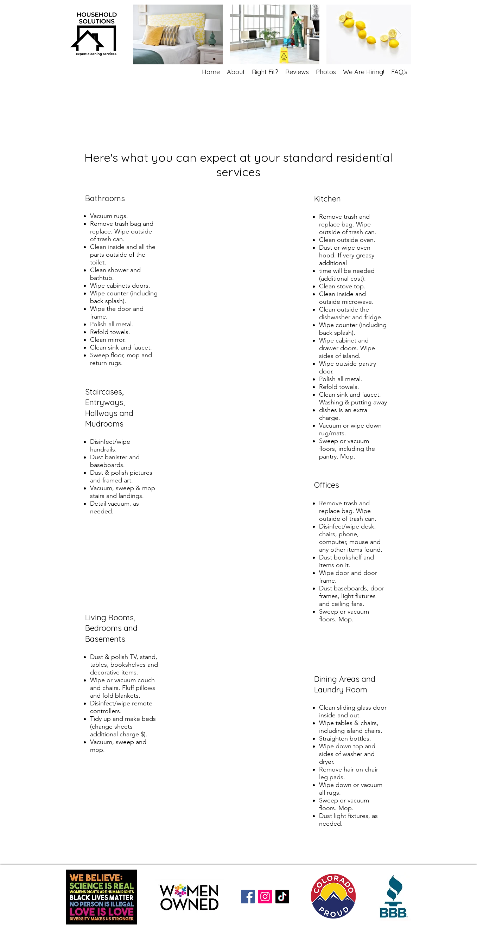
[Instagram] (265, 896)
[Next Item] (399, 34)
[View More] (313, 373)
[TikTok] (282, 896)
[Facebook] (248, 896)
